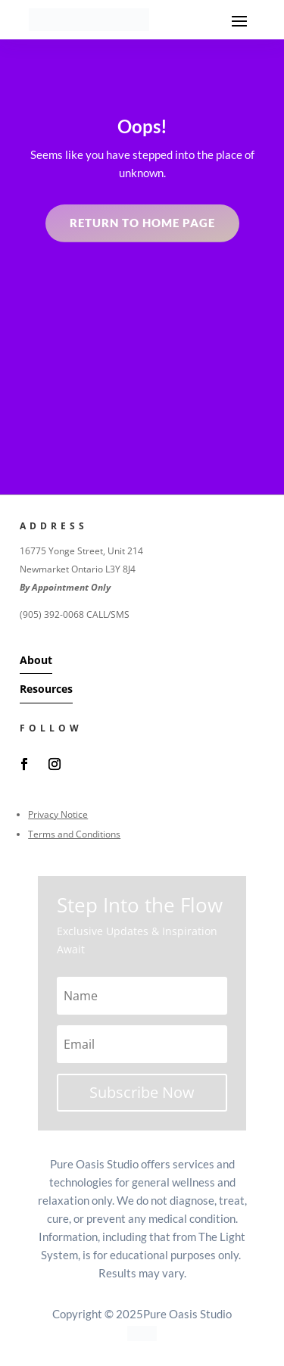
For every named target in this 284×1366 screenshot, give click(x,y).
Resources (46, 688)
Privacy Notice (58, 814)
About (36, 660)
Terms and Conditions (74, 834)
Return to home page (142, 222)
